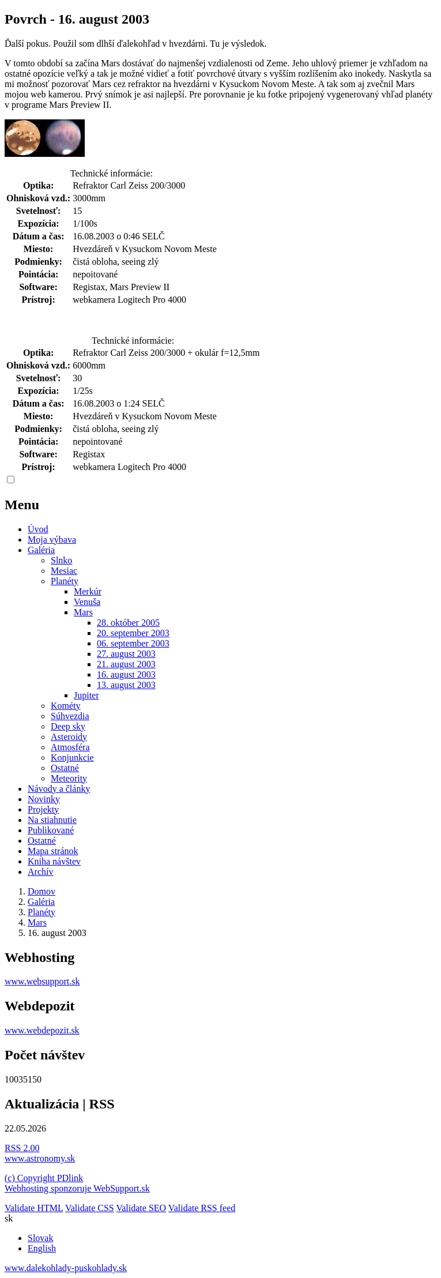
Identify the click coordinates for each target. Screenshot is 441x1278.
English (42, 1248)
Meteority (69, 778)
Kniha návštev (54, 861)
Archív (40, 872)
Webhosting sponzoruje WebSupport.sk (77, 1188)
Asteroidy (69, 737)
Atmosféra (70, 747)
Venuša (87, 602)
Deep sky (68, 726)
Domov (41, 891)
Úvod (38, 529)
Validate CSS (89, 1208)
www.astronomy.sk (40, 1158)
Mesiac (64, 571)
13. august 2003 (126, 685)
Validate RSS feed (201, 1208)
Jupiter (86, 695)
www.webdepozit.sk (42, 1030)
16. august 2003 (126, 674)
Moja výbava (52, 539)
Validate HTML (34, 1208)
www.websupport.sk (42, 981)
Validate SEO (141, 1208)
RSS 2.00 (22, 1148)
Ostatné (65, 768)
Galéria (41, 550)
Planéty (64, 581)
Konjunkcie (72, 757)
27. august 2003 (126, 654)
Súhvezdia (70, 716)
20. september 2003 (133, 633)
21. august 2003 (126, 664)
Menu (22, 504)
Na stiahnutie (52, 820)
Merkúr (87, 591)
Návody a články (59, 789)
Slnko (61, 560)
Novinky (44, 799)
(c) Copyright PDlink (44, 1178)
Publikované (51, 830)
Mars (83, 612)
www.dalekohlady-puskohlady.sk (66, 1268)
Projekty (43, 809)
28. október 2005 (128, 622)
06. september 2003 (133, 643)
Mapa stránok (53, 851)
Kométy (66, 706)
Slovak (40, 1238)
